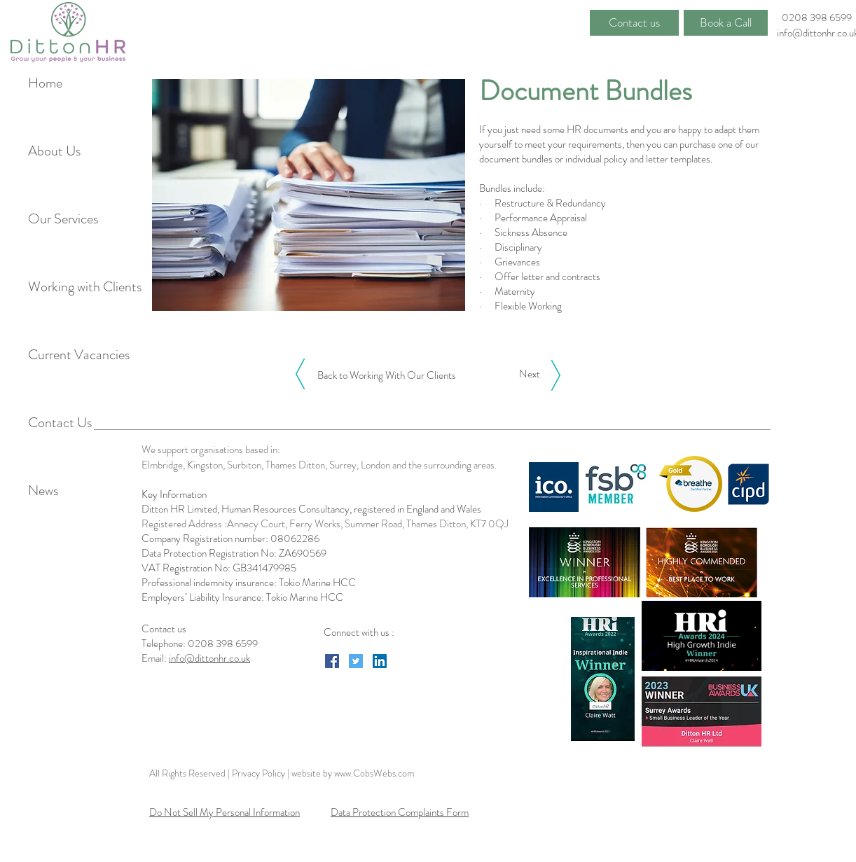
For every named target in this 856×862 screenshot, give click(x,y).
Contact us (164, 629)
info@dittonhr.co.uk (209, 658)
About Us (54, 151)
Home (45, 83)
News (43, 490)
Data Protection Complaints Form (400, 812)
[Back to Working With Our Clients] (386, 375)
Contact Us (60, 422)
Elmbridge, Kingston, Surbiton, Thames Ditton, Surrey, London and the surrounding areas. (319, 465)
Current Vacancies (76, 355)
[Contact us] (634, 23)
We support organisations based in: (210, 449)
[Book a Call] (726, 23)
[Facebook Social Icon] (332, 661)
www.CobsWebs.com (374, 773)
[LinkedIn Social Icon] (380, 661)
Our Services (63, 219)
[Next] (529, 374)
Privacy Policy (259, 773)
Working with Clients (76, 287)
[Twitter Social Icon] (356, 661)
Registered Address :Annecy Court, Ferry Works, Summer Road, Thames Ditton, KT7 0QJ (325, 523)
